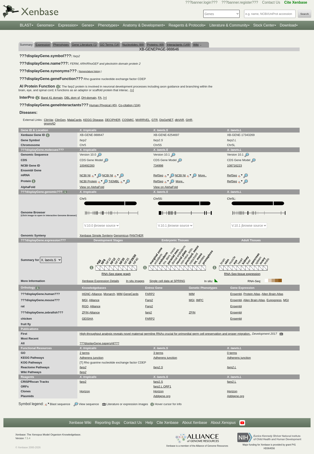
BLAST (25, 25)
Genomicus (121, 235)
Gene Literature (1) (84, 44)
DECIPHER (112, 120)
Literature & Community (228, 25)
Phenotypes (107, 25)
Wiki (197, 44)
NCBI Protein (88, 181)
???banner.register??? (240, 2)
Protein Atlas (251, 294)
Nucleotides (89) (133, 44)
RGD (85, 306)
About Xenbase (194, 423)
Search (304, 14)
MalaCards (74, 120)
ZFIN (85, 312)
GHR (189, 120)
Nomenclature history (89, 71)
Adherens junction (91, 357)
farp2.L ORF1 (162, 386)
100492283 (87, 165)
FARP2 (149, 294)
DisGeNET (166, 120)
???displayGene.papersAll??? (99, 343)
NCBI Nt (85, 175)
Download (288, 25)
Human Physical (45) (103, 105)
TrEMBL (113, 181)
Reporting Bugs (107, 423)
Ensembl (236, 294)
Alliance (97, 294)
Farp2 (149, 300)
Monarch (109, 294)
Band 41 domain (52, 97)
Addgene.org (161, 396)
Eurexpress (274, 300)
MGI (85, 300)
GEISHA (87, 318)
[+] (132, 90)
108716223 (234, 165)
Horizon (85, 391)
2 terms (84, 353)
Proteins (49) (155, 44)
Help (149, 423)
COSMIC (128, 120)
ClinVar (48, 120)
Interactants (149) (178, 44)
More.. (202, 175)
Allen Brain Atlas (272, 294)
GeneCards (130, 294)
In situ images (135, 281)
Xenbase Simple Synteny (96, 235)
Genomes (45, 25)
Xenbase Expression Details (100, 281)
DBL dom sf (72, 97)
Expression (67, 25)
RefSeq (158, 175)
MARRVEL (143, 120)
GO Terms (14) (109, 44)
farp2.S (158, 381)
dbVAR (179, 120)
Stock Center (263, 25)
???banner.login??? (201, 2)
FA (100, 97)
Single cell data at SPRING (167, 281)
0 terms (232, 353)
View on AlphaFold (92, 187)
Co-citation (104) (129, 105)
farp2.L (231, 381)
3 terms (158, 353)
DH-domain (89, 97)
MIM (119, 294)
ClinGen (60, 120)
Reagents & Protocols (186, 25)
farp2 (148, 312)
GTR (155, 120)
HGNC (86, 294)
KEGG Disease (93, 120)
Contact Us (271, 2)
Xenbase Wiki (80, 423)
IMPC (200, 300)
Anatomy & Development (143, 25)
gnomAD (49, 123)
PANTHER (136, 235)
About (223, 423)
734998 (158, 165)
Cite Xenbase (167, 423)
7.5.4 (27, 438)
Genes (87, 25)
